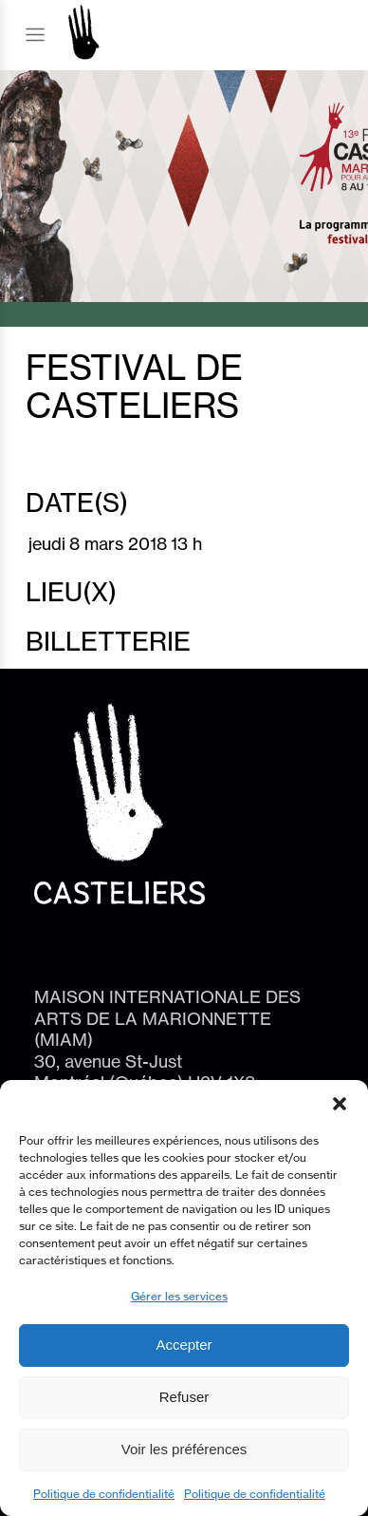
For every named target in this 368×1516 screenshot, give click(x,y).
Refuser (184, 1397)
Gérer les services (179, 1296)
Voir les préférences (184, 1449)
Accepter (184, 1344)
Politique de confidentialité (104, 1494)
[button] (339, 1103)
